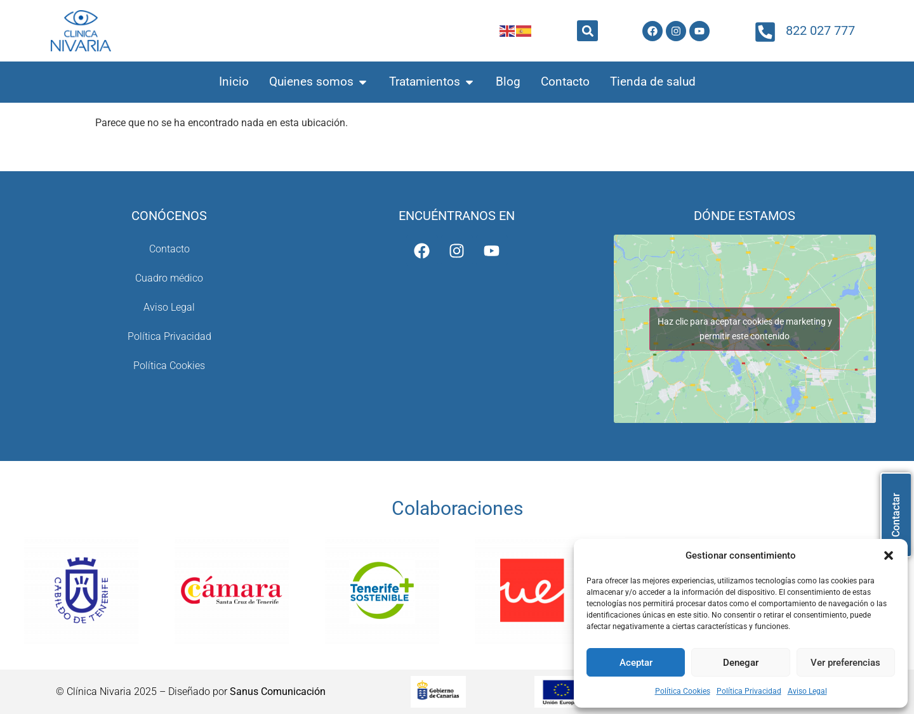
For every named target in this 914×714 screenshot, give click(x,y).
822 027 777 (820, 30)
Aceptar (635, 662)
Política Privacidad (749, 691)
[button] (888, 555)
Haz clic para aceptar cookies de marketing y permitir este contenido (745, 328)
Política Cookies (682, 691)
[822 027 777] (765, 32)
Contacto (169, 249)
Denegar (740, 662)
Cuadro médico (169, 278)
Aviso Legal (807, 691)
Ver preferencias (845, 662)
